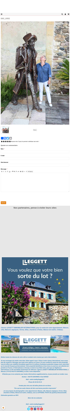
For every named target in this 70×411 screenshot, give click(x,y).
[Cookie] (3, 408)
